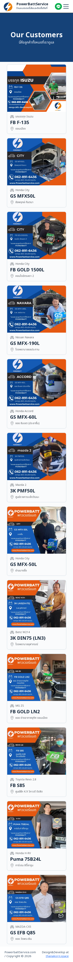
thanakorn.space (57, 956)
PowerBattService (32, 4)
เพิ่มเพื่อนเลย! (58, 7)
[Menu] (66, 6)
